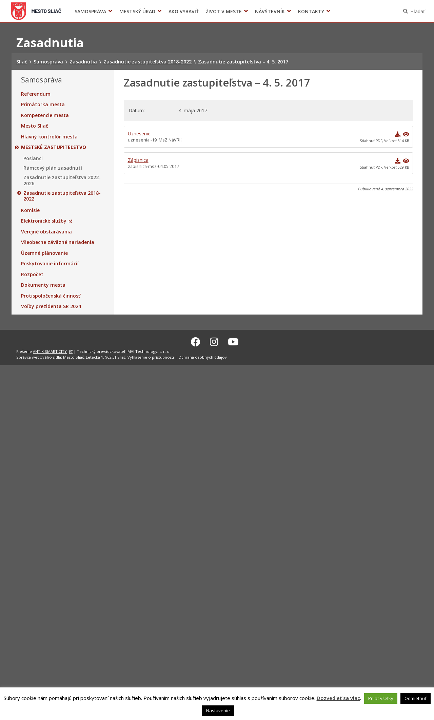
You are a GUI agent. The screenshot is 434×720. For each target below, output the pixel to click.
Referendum (36, 94)
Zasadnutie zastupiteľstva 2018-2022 (62, 196)
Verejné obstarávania (46, 232)
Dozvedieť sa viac (338, 698)
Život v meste (224, 11)
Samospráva (90, 11)
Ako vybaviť (184, 11)
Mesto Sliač (34, 126)
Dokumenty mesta (43, 285)
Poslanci (33, 158)
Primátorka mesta (43, 104)
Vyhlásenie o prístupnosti (150, 356)
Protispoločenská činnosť (50, 296)
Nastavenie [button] (218, 710)
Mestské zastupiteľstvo (53, 147)
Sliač (36, 11)
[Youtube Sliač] (233, 340)
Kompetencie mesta (45, 115)
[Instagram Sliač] (214, 340)
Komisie (30, 210)
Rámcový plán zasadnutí (52, 168)
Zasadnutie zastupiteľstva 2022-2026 (62, 180)
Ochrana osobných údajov (202, 356)
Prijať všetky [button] (380, 698)
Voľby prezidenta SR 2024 (342, 11)
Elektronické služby (43, 221)
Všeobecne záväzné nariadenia (57, 242)
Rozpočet (32, 274)
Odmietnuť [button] (416, 698)
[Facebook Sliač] (195, 340)
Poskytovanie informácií (50, 264)
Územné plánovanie (44, 253)
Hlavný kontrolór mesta (49, 137)
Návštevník (270, 11)
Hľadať (417, 11)
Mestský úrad (137, 11)
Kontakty (311, 11)
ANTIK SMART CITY (50, 350)
